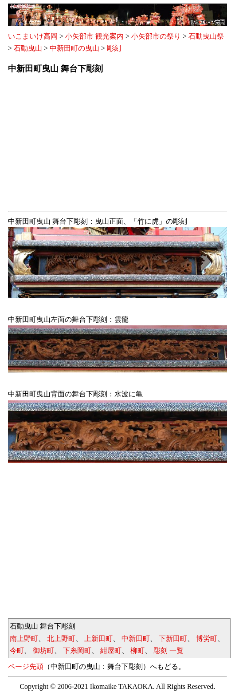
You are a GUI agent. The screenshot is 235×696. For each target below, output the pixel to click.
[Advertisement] (117, 145)
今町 (17, 650)
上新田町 (98, 638)
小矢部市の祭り (156, 36)
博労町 (206, 638)
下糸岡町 (77, 650)
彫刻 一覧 (168, 650)
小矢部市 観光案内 (94, 36)
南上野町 (24, 638)
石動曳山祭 (206, 36)
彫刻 (114, 48)
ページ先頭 (25, 666)
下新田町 (173, 638)
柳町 (137, 650)
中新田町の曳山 (74, 48)
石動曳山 (28, 48)
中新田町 (135, 638)
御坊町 (43, 650)
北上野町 (61, 638)
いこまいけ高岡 (33, 36)
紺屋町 (110, 650)
